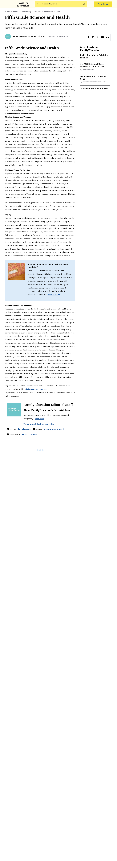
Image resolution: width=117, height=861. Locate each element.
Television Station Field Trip (94, 88)
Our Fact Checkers (29, 434)
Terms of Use (95, 820)
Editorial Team (62, 800)
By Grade (37, 12)
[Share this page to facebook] (88, 37)
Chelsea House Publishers (36, 389)
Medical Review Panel (53, 820)
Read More (54, 295)
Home (7, 12)
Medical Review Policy (25, 820)
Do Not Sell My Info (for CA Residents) (58, 825)
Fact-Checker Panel (93, 814)
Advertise (80, 800)
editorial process (24, 429)
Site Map (58, 806)
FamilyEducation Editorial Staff (48, 405)
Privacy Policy (21, 814)
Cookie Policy (76, 820)
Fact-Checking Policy (66, 814)
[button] (97, 37)
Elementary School (52, 12)
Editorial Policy (42, 814)
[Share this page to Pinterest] (93, 37)
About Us (45, 800)
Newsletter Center (24, 800)
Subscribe (54, 726)
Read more (39, 419)
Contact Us (97, 800)
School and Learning (22, 12)
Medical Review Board (54, 429)
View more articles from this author (39, 424)
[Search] (61, 4)
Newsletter (103, 4)
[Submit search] (84, 4)
